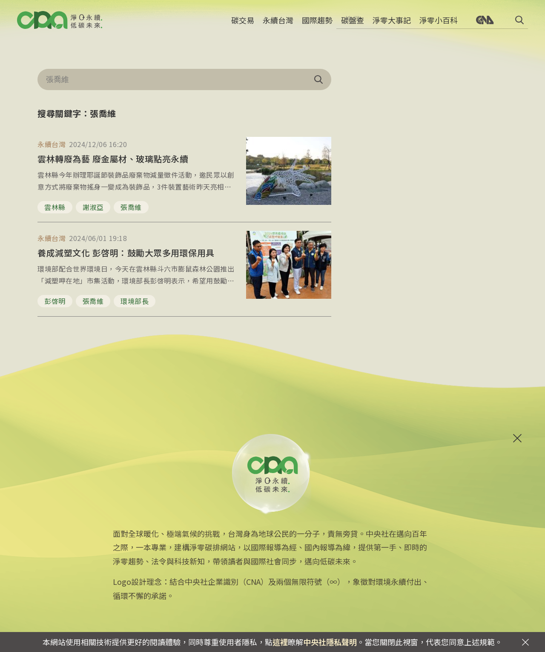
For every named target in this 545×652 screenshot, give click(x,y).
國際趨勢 (317, 23)
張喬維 (131, 207)
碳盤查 (352, 23)
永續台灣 (278, 23)
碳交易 (242, 23)
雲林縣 (55, 207)
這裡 (280, 641)
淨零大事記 (392, 23)
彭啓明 (55, 301)
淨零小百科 (438, 23)
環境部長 (134, 301)
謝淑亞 (93, 207)
